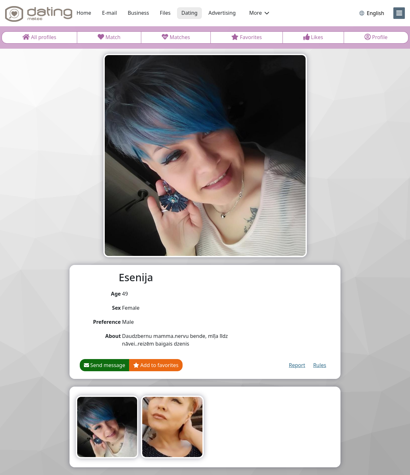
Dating (189, 12)
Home (84, 12)
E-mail (109, 12)
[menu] (399, 13)
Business (138, 12)
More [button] (259, 12)
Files (165, 12)
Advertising (222, 12)
